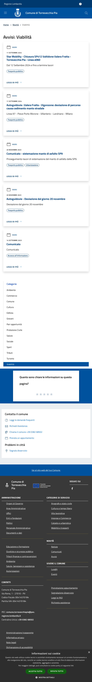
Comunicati (56, 551)
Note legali (11, 642)
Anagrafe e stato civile (61, 503)
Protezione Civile (14, 330)
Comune (10, 301)
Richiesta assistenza (60, 602)
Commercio (12, 295)
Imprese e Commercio (61, 518)
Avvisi (12, 47)
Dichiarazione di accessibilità (19, 647)
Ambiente (11, 290)
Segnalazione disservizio (62, 592)
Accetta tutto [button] (35, 671)
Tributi (10, 352)
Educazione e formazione (17, 546)
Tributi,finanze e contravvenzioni (21, 556)
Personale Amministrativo (18, 528)
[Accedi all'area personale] (80, 4)
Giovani (10, 318)
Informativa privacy (15, 637)
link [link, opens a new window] (72, 665)
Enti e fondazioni (14, 518)
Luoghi (54, 569)
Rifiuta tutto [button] (56, 671)
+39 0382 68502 (26, 619)
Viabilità (10, 364)
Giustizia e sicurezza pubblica (19, 551)
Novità (16, 24)
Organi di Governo (14, 503)
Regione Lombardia (13, 3)
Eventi (54, 574)
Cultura (10, 307)
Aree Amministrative (16, 508)
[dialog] (46, 666)
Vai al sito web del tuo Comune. (46, 470)
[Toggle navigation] (5, 12)
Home (6, 24)
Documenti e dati (14, 532)
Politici (9, 523)
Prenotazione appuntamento (64, 588)
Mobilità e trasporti (60, 528)
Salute (10, 335)
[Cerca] (86, 13)
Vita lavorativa (58, 513)
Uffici (8, 513)
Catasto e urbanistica (61, 523)
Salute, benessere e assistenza (20, 566)
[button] (46, 677)
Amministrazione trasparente (19, 632)
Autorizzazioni (12, 571)
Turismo (10, 358)
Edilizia (10, 312)
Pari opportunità (14, 324)
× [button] (89, 652)
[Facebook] (72, 489)
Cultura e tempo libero (61, 508)
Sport (9, 347)
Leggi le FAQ (57, 597)
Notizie (54, 546)
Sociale (10, 341)
